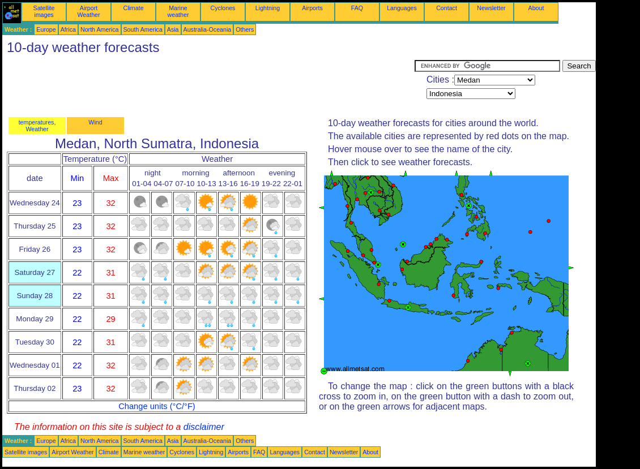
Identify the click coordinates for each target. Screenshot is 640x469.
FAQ (357, 8)
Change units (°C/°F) (156, 406)
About (536, 8)
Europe (46, 29)
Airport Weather (88, 11)
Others (245, 29)
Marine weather (178, 11)
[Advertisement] (208, 85)
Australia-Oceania (208, 29)
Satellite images (44, 11)
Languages (402, 8)
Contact (446, 8)
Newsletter (491, 8)
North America (99, 29)
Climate (133, 8)
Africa (68, 29)
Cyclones (223, 8)
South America (143, 29)
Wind (95, 122)
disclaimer (204, 427)
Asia (173, 29)
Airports (312, 8)
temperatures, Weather (37, 125)
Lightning (267, 8)
